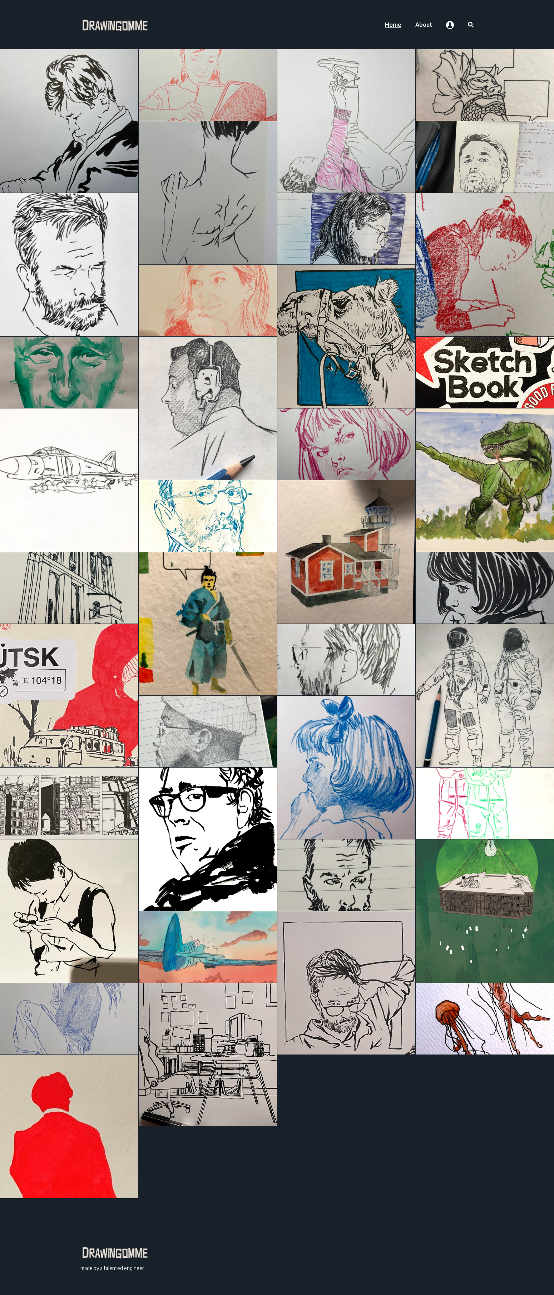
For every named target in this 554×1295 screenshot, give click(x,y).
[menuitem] (393, 24)
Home (393, 24)
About (423, 24)
